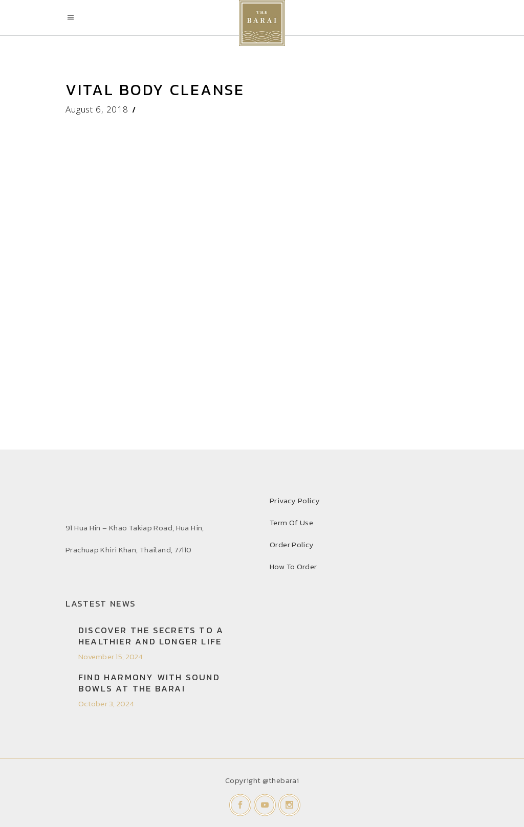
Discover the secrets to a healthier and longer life (151, 635)
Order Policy (292, 544)
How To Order (293, 566)
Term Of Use (291, 522)
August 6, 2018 (97, 109)
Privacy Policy (295, 500)
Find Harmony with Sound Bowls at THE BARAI (149, 682)
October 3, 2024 (106, 703)
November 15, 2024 (110, 656)
